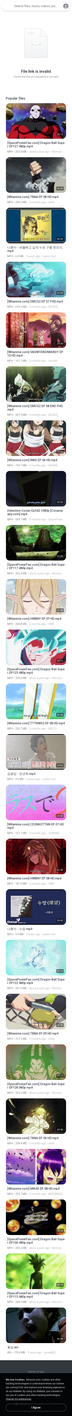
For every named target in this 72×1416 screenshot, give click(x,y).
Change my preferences (18, 1399)
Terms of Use (36, 1371)
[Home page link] (7, 6)
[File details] (36, 128)
